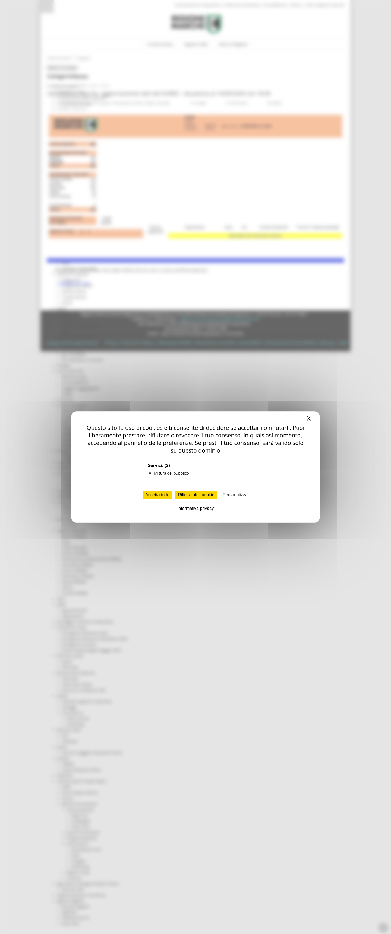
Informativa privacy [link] (195, 508)
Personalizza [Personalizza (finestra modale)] (235, 494)
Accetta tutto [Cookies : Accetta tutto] (157, 494)
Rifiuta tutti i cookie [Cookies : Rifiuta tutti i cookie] (196, 494)
